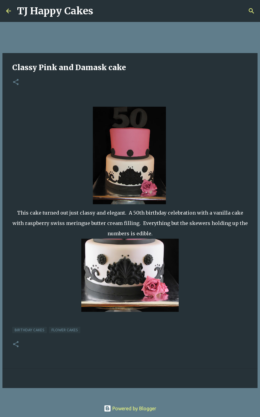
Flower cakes (64, 330)
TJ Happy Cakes (55, 11)
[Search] (101, 11)
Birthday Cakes (29, 330)
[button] (15, 82)
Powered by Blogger (130, 408)
